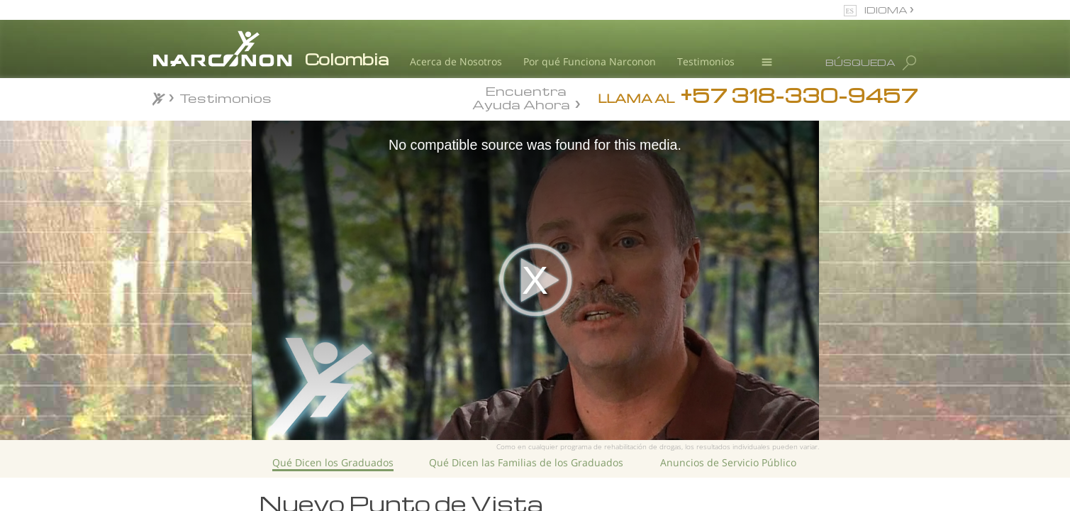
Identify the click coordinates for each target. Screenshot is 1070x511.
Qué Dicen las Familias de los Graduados (526, 462)
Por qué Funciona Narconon (589, 61)
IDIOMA (887, 10)
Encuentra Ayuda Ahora (521, 96)
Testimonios (706, 61)
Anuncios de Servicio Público (728, 462)
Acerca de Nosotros (456, 61)
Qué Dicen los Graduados (333, 462)
